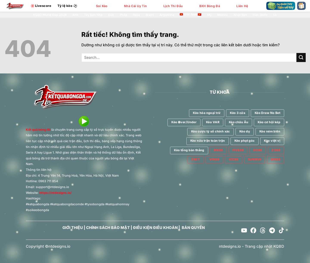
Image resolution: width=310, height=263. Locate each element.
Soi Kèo (102, 6)
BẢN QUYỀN (193, 227)
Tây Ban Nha (93, 15)
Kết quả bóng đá (38, 129)
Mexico (222, 15)
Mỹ (209, 15)
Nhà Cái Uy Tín (135, 6)
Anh (75, 15)
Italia (136, 15)
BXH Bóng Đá (209, 6)
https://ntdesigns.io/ (55, 193)
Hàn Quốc (260, 15)
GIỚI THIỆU (72, 227)
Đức (111, 15)
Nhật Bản (240, 15)
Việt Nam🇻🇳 (191, 14)
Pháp (123, 15)
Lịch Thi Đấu (173, 6)
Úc (275, 15)
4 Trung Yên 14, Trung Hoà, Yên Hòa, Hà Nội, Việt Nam (78, 175)
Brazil (150, 15)
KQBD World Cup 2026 (50, 15)
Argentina (167, 15)
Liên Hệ (242, 6)
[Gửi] (301, 57)
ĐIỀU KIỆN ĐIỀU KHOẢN (155, 227)
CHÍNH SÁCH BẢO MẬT (108, 227)
